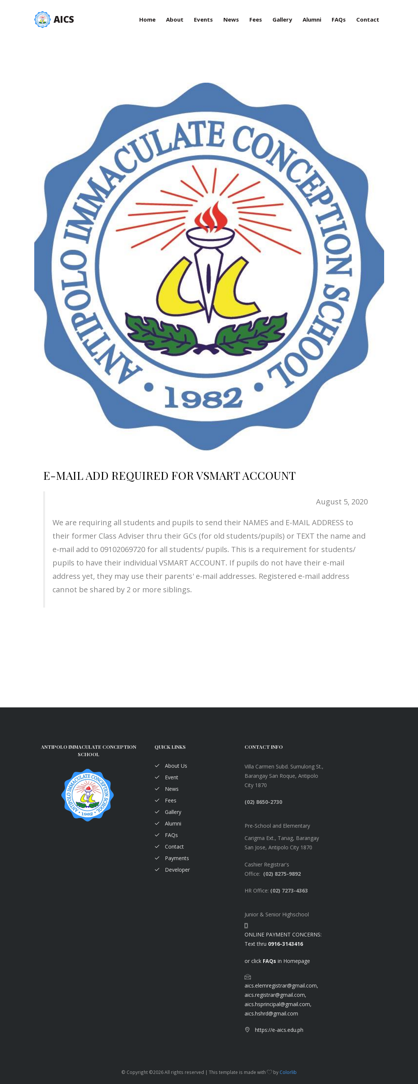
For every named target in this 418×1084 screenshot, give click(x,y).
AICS (64, 19)
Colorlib (288, 1072)
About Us (170, 765)
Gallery (282, 19)
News (231, 19)
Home (147, 19)
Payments (171, 858)
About (175, 19)
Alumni (312, 19)
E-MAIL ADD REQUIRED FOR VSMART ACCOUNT (169, 475)
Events (203, 19)
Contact (367, 19)
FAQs (339, 19)
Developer (172, 869)
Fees (255, 19)
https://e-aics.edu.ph (274, 1029)
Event (166, 777)
